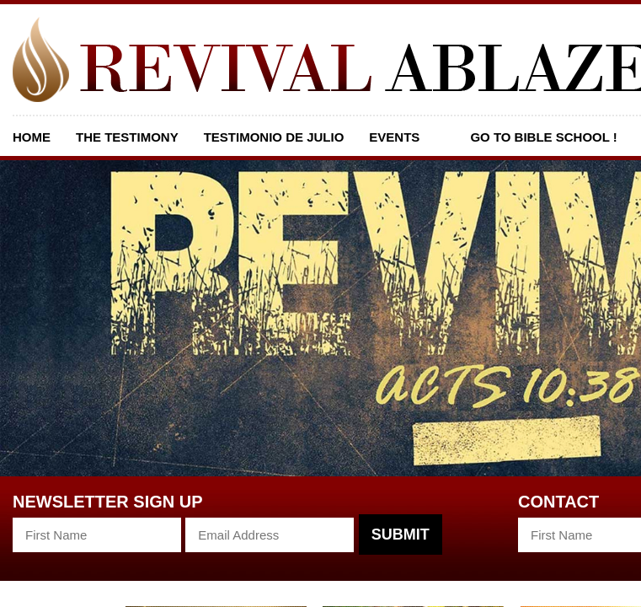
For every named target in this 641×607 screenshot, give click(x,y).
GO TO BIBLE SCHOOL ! (543, 137)
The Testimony (127, 137)
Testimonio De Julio (274, 137)
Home (32, 137)
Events (394, 137)
